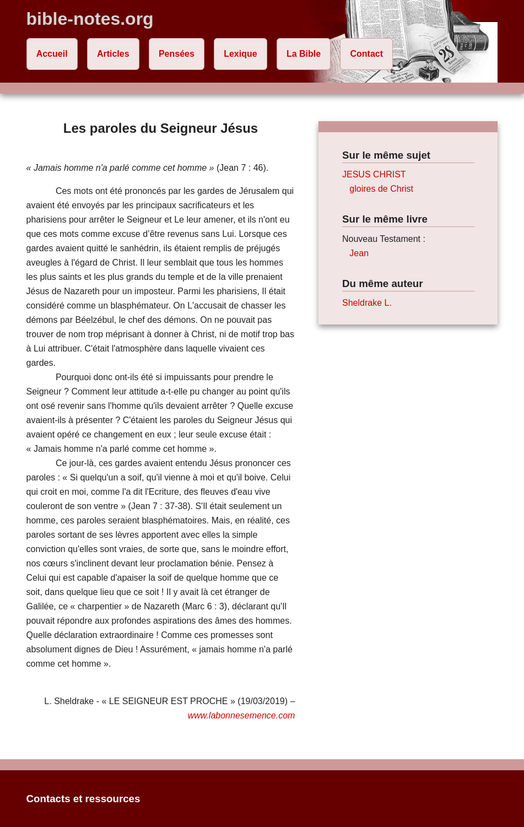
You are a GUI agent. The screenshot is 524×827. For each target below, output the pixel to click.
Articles (113, 53)
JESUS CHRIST (374, 174)
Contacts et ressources (83, 798)
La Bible (304, 53)
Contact (366, 53)
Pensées (177, 53)
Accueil (52, 53)
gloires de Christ (381, 188)
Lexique (240, 53)
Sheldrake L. (367, 302)
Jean (359, 253)
